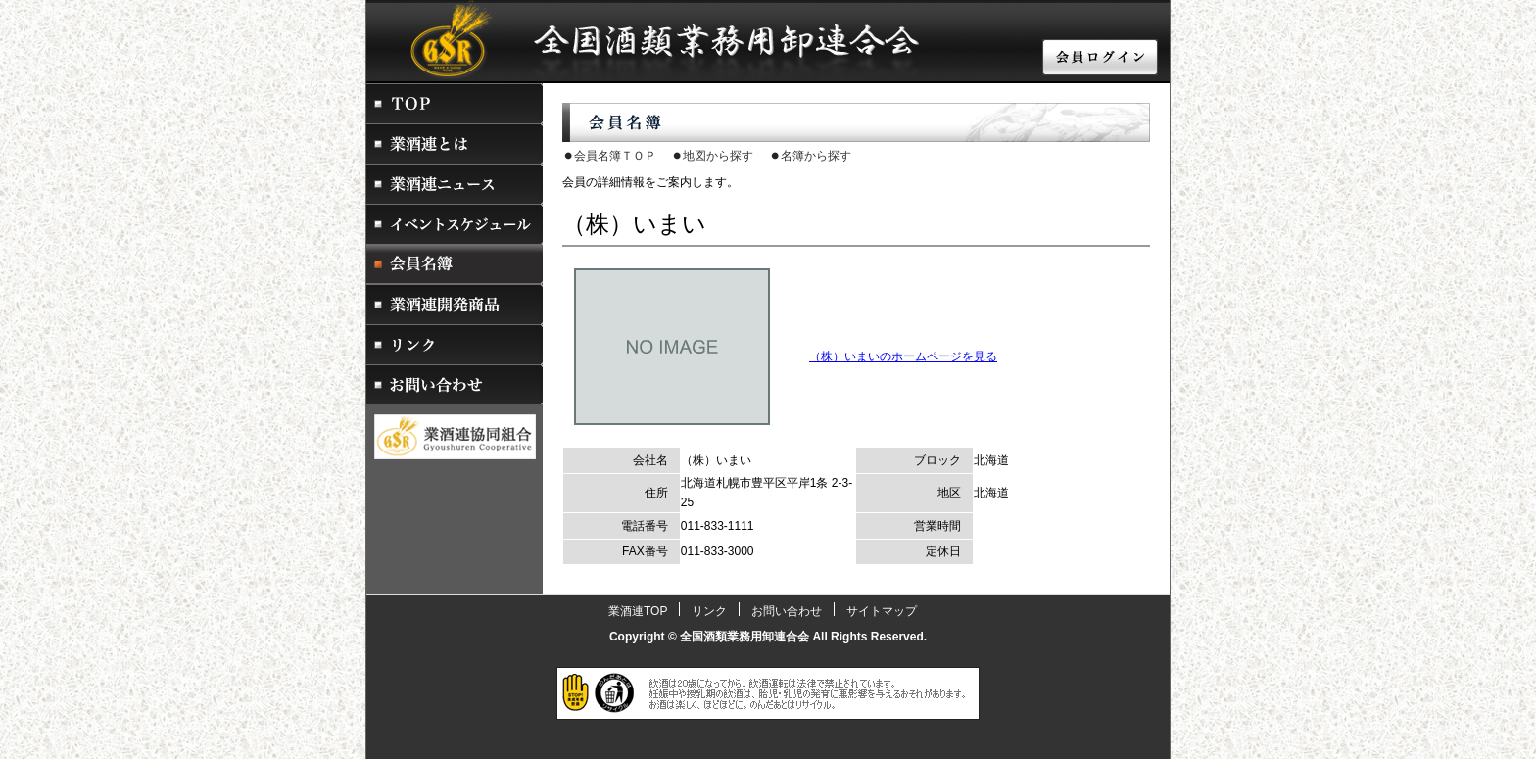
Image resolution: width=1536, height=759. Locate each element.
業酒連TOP (637, 611)
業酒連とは (454, 143)
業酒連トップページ (454, 103)
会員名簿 (454, 264)
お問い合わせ (454, 384)
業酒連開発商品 (454, 304)
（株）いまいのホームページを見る (903, 356)
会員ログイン (1101, 58)
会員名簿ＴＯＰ (615, 156)
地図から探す (718, 156)
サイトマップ (881, 611)
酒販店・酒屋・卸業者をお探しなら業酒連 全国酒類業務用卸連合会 (621, 39)
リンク (454, 344)
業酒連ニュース (454, 184)
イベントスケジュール (454, 224)
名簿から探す (816, 156)
